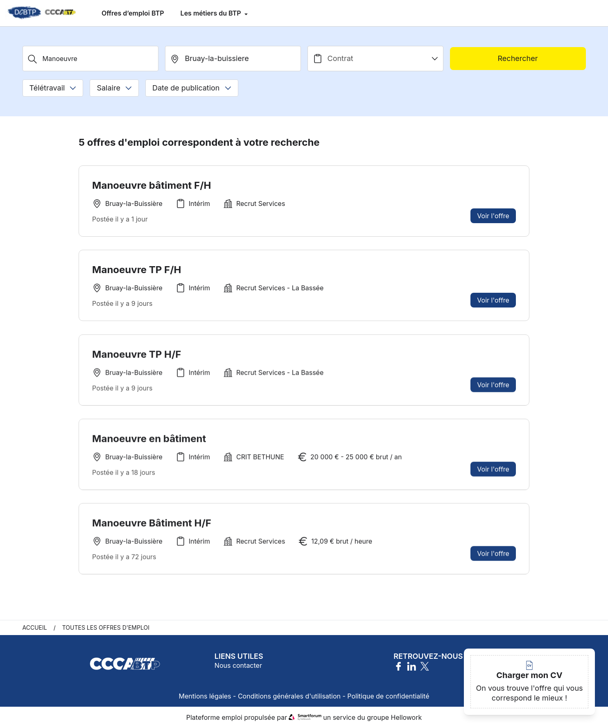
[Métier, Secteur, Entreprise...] (90, 58)
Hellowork (406, 717)
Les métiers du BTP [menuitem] (212, 13)
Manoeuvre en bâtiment (149, 441)
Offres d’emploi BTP (133, 13)
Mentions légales (205, 696)
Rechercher (518, 58)
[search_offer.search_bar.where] (233, 58)
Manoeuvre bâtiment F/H (151, 185)
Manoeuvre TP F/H (136, 270)
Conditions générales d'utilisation (289, 696)
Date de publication (191, 88)
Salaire (114, 88)
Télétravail (53, 88)
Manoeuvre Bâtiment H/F (151, 525)
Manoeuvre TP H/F (136, 356)
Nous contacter (238, 665)
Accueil (35, 627)
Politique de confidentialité (388, 696)
